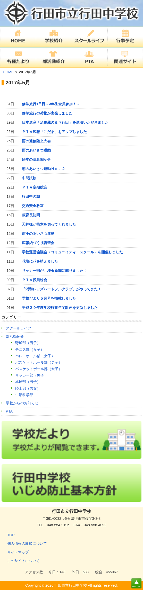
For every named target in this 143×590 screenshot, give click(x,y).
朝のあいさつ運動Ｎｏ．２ (43, 169)
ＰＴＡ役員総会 (34, 280)
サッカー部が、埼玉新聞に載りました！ (54, 271)
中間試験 (29, 178)
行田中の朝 (31, 196)
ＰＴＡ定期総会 (34, 187)
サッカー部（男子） (31, 375)
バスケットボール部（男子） (38, 362)
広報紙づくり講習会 (38, 243)
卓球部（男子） (27, 382)
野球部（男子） (27, 343)
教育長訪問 (31, 215)
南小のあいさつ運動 (38, 233)
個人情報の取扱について (27, 543)
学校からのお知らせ (22, 403)
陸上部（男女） (27, 388)
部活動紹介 (15, 336)
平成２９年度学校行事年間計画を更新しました (60, 308)
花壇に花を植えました (40, 261)
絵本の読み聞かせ (36, 159)
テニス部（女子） (29, 349)
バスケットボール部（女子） (38, 369)
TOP (11, 535)
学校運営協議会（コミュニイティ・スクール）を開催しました (72, 252)
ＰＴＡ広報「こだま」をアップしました (54, 132)
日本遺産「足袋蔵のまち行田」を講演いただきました (65, 122)
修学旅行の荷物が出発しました (47, 113)
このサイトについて (23, 561)
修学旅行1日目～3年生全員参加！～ (51, 104)
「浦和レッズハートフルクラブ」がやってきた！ (61, 289)
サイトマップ (18, 552)
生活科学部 (24, 395)
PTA (9, 411)
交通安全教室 (33, 206)
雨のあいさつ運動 (36, 150)
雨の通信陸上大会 (36, 141)
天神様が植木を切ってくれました (49, 224)
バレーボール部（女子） (35, 356)
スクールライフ (18, 328)
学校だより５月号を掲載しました (49, 298)
